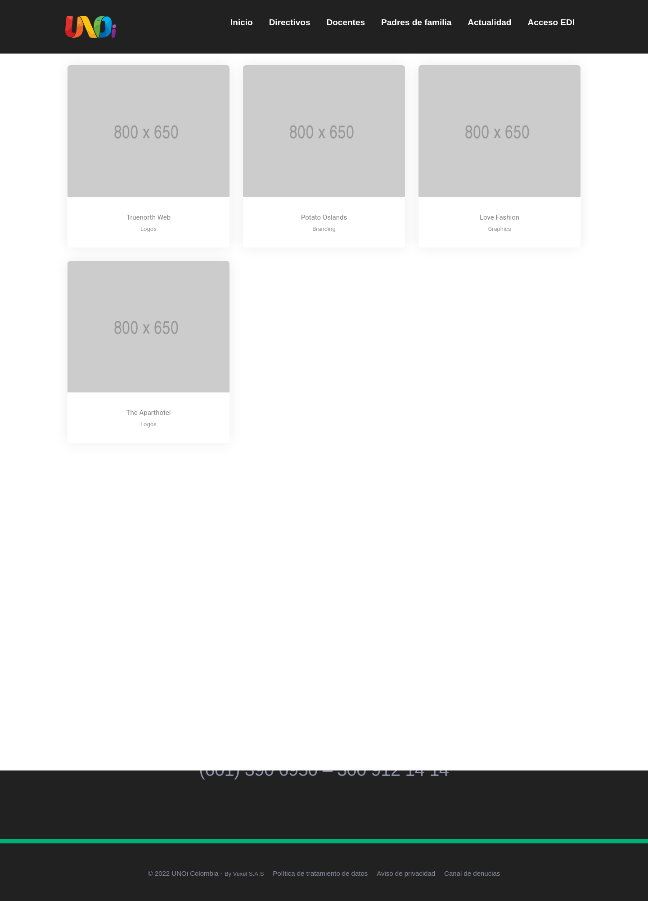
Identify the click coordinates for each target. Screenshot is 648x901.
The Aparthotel (148, 413)
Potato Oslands (324, 217)
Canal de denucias (472, 873)
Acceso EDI (551, 22)
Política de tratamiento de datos (320, 873)
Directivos (289, 22)
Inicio (241, 22)
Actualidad (489, 22)
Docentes (346, 22)
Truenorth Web (148, 217)
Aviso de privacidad (406, 873)
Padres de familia (416, 22)
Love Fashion (499, 217)
